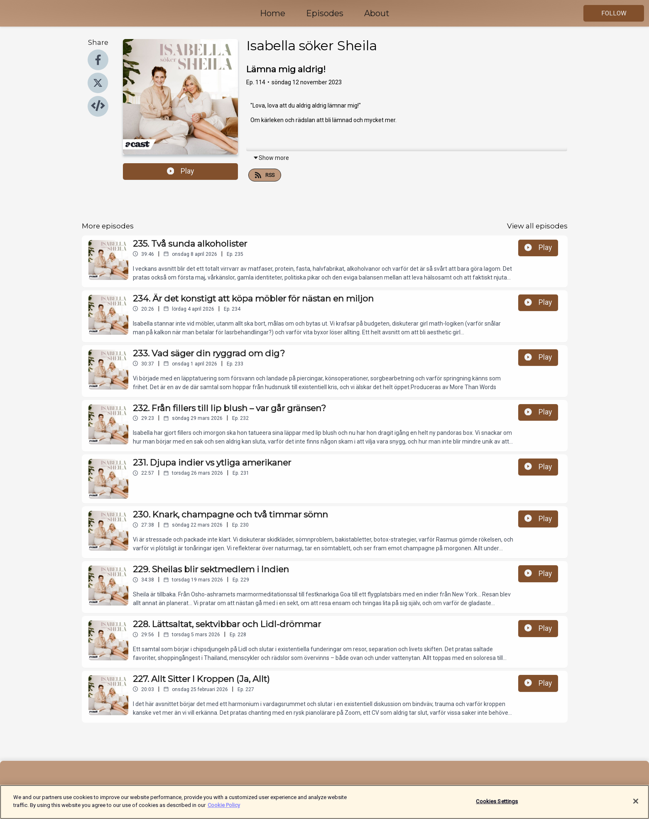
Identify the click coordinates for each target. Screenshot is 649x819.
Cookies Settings (497, 805)
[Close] (636, 805)
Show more (271, 157)
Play (180, 171)
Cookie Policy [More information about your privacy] (224, 810)
